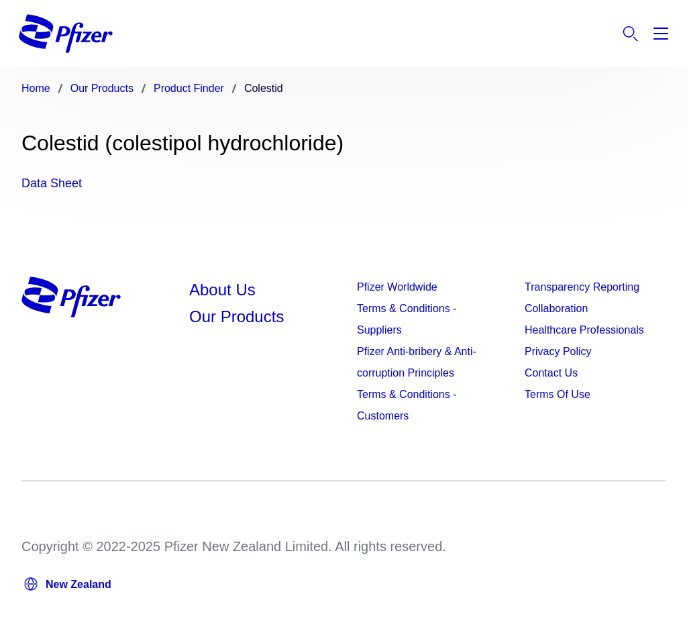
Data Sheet (51, 183)
